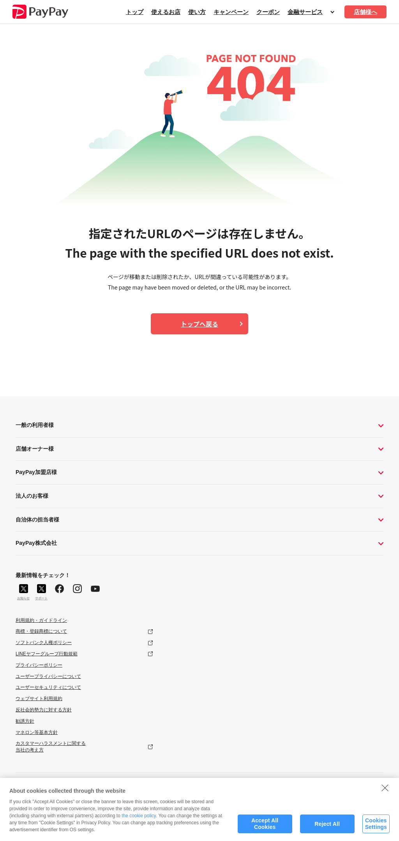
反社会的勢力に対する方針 (44, 710)
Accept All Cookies (264, 826)
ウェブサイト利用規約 (39, 698)
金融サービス (305, 12)
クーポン (268, 12)
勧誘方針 (25, 721)
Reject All (327, 826)
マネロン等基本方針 (37, 732)
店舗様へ (365, 12)
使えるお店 (165, 12)
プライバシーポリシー (39, 665)
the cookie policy (139, 819)
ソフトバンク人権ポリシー (44, 642)
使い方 (197, 12)
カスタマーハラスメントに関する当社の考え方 (51, 747)
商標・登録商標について (41, 631)
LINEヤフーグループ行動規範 (47, 654)
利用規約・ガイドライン (41, 620)
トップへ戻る (199, 323)
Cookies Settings (376, 826)
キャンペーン (231, 12)
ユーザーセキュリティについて (48, 687)
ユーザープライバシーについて (48, 676)
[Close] (385, 790)
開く (332, 12)
